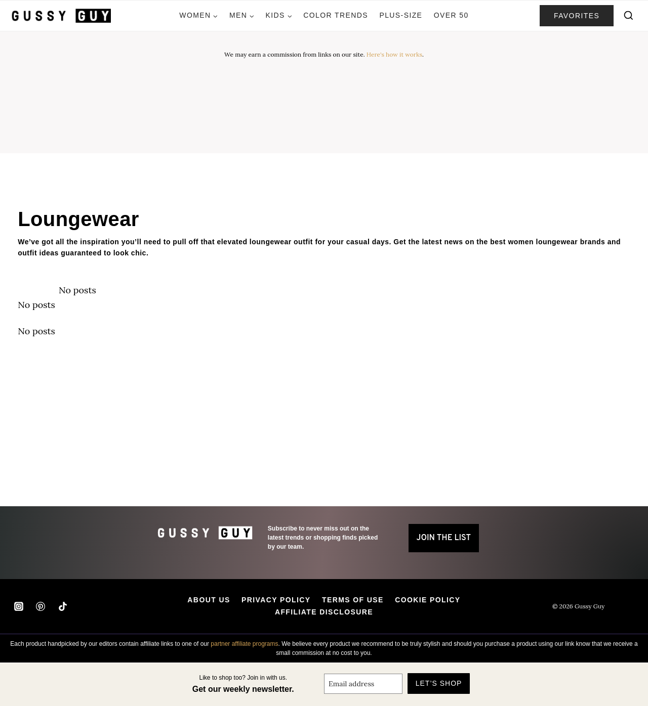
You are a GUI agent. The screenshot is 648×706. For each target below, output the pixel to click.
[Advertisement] (324, 95)
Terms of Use (353, 600)
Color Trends (335, 15)
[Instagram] (19, 606)
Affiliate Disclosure (324, 612)
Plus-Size (400, 15)
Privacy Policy (276, 600)
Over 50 (451, 15)
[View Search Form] (628, 16)
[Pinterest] (40, 606)
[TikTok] (63, 606)
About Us (208, 600)
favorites (576, 16)
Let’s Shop (439, 683)
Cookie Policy (427, 600)
